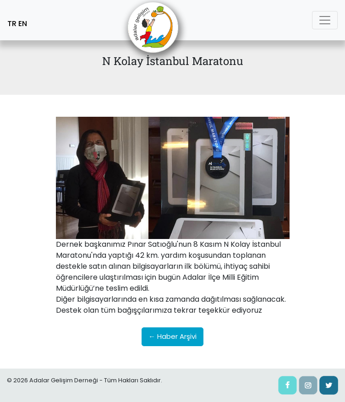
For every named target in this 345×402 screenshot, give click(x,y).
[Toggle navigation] (325, 20)
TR (11, 23)
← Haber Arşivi (172, 336)
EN (22, 23)
